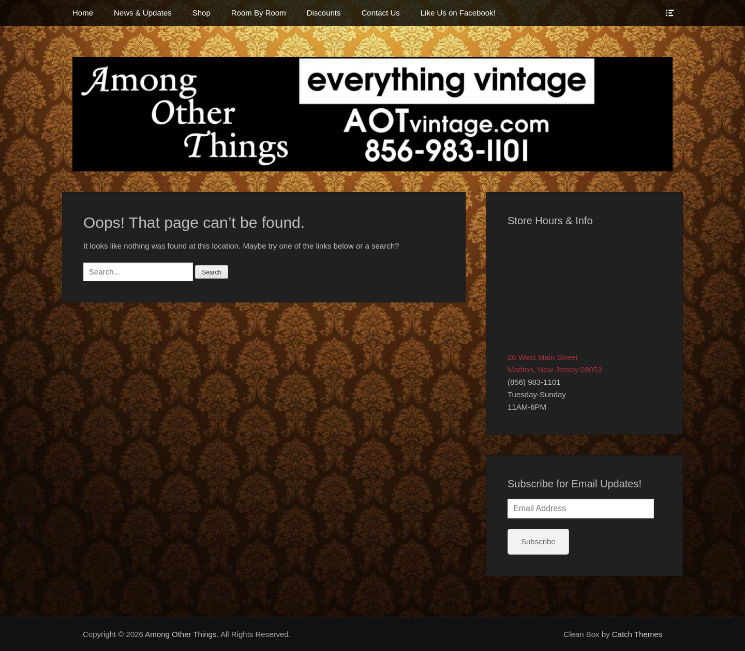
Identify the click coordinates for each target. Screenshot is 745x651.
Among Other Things (180, 634)
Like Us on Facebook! (458, 12)
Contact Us (381, 12)
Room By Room (258, 12)
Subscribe (538, 541)
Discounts (324, 12)
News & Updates (143, 12)
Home (82, 12)
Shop (201, 12)
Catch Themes (637, 634)
